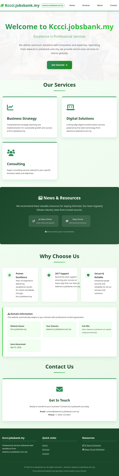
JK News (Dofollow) (91, 445)
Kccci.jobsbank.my (32, 5)
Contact (113, 5)
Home (72, 5)
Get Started (60, 64)
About (100, 5)
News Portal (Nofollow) (93, 449)
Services (86, 5)
